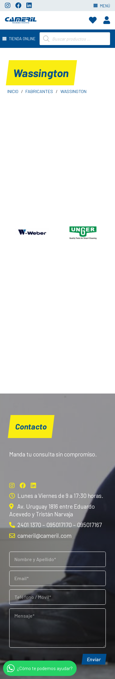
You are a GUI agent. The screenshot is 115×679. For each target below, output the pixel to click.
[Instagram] (7, 5)
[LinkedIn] (29, 5)
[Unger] (83, 232)
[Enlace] (20, 20)
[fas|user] (106, 20)
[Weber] (32, 232)
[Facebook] (18, 5)
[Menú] (20, 38)
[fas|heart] (93, 20)
